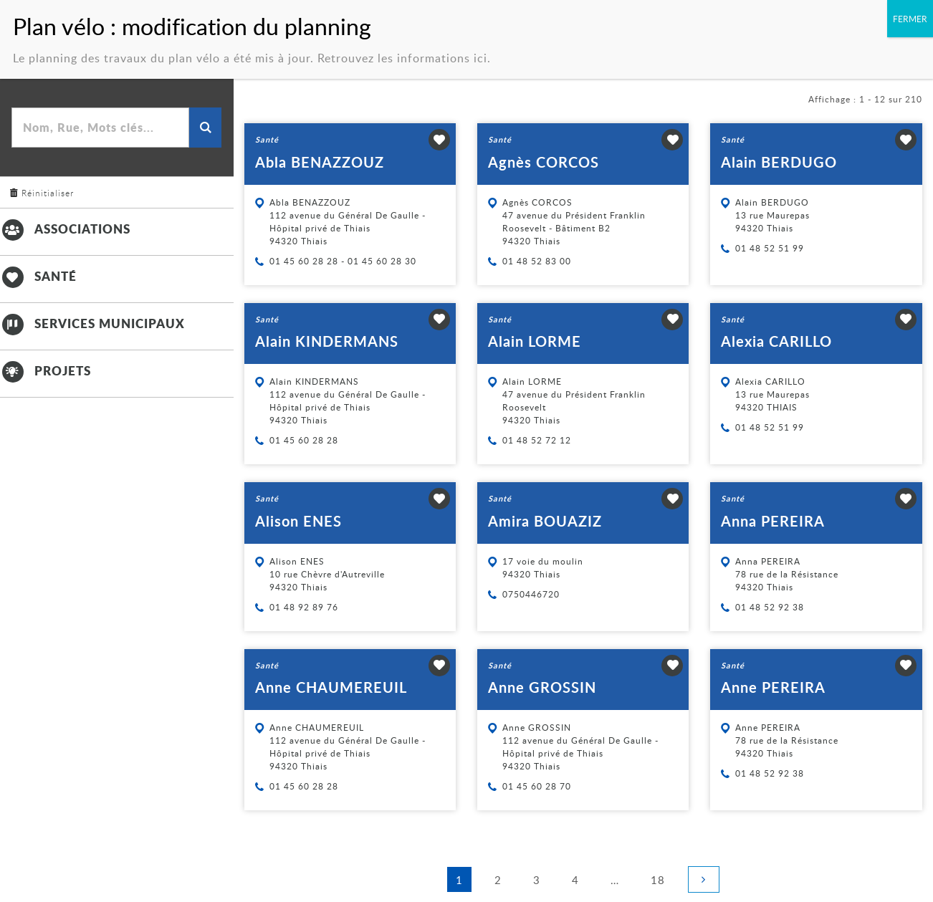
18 (662, 878)
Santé (38, 275)
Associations (65, 228)
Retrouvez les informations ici (402, 46)
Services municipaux (92, 323)
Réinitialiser (47, 192)
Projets (45, 370)
